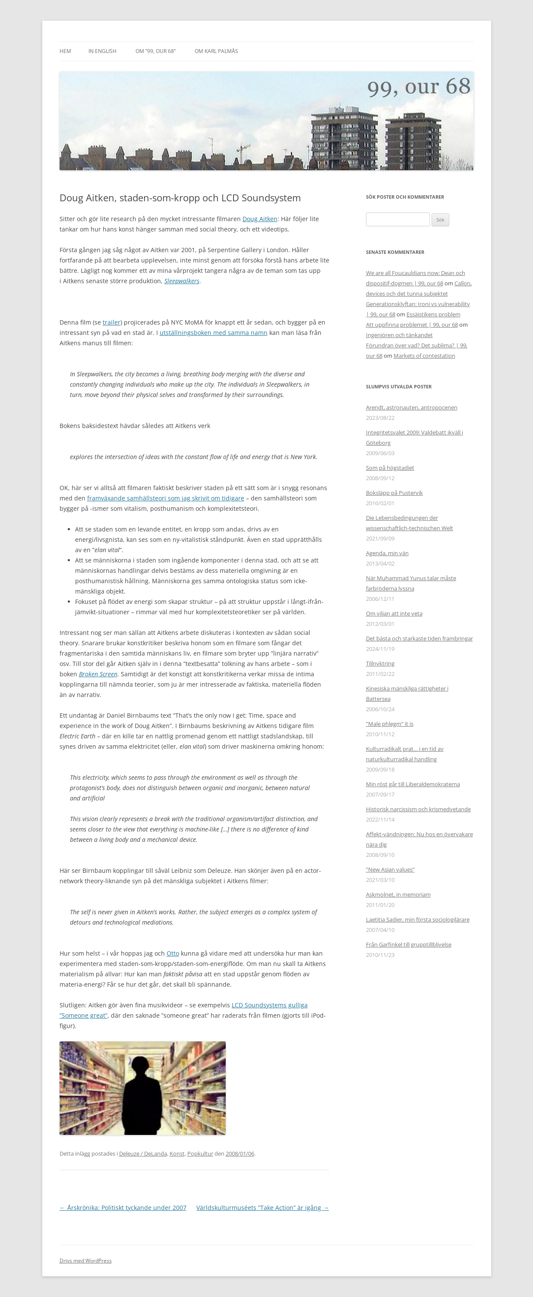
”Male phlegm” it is (389, 724)
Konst (177, 1153)
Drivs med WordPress (86, 1260)
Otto (173, 953)
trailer (111, 322)
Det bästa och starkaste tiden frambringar (419, 638)
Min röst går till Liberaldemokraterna (413, 784)
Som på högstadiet (390, 468)
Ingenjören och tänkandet (399, 335)
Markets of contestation (424, 355)
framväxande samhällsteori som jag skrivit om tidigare (165, 498)
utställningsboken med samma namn (214, 332)
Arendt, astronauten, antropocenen (411, 407)
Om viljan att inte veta (394, 613)
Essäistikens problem (433, 314)
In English (102, 51)
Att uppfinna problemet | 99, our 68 (412, 324)
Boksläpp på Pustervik (394, 493)
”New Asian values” (390, 869)
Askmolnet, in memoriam (398, 894)
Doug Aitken (260, 219)
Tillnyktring (380, 663)
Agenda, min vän (387, 553)
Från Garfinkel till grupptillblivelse (408, 944)
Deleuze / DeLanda (143, 1153)
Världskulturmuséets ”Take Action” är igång (262, 1207)
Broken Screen (98, 674)
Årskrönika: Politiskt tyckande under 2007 (123, 1207)
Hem (65, 51)
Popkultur (200, 1153)
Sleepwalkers (181, 281)
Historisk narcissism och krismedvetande (418, 809)
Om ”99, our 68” (156, 51)
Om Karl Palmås (216, 51)
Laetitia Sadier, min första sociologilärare (418, 919)
